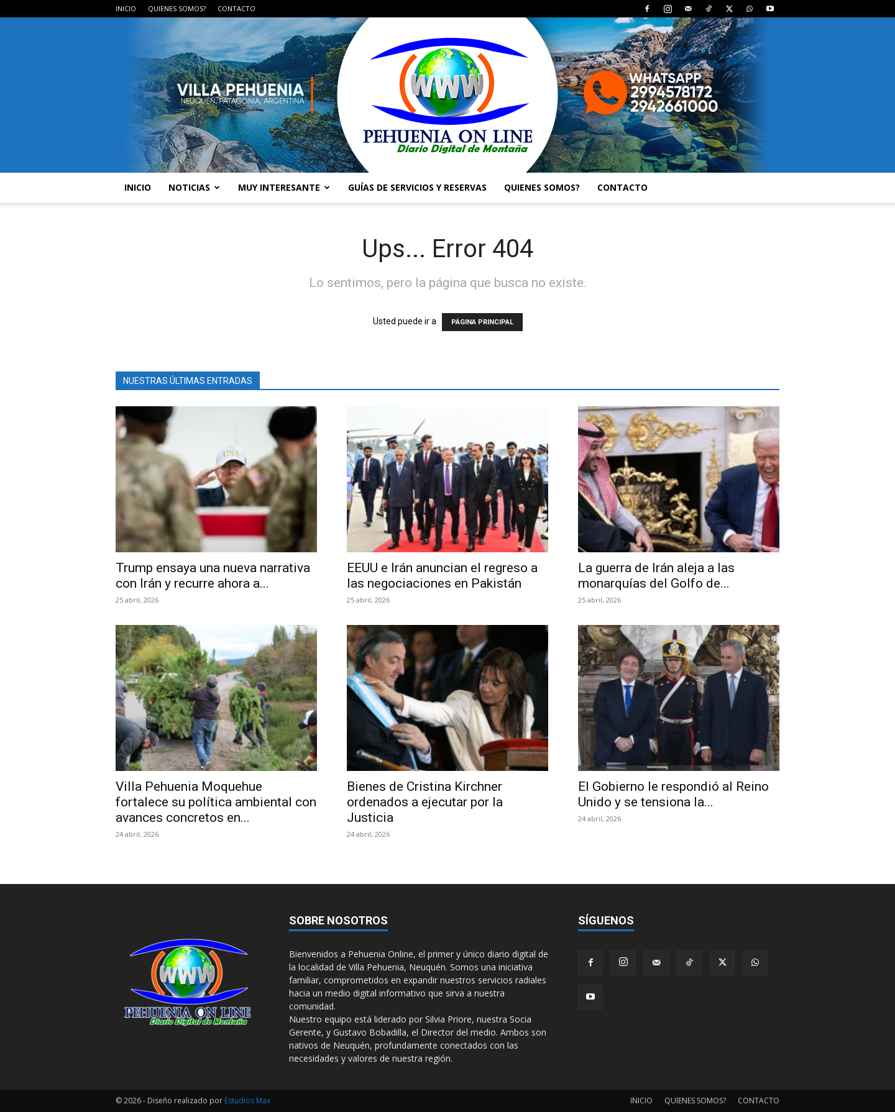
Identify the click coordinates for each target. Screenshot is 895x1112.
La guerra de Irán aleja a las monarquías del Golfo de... (656, 575)
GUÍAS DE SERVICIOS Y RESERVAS (417, 187)
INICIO (126, 8)
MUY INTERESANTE (284, 187)
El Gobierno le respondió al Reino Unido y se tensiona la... (673, 794)
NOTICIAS (194, 187)
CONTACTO (236, 8)
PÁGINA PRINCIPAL (482, 322)
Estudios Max (247, 1100)
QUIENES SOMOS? (177, 8)
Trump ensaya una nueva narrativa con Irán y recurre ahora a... (213, 575)
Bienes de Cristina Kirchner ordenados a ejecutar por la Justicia (425, 802)
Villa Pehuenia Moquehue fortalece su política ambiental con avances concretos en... (216, 802)
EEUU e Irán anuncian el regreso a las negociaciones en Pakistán (442, 575)
